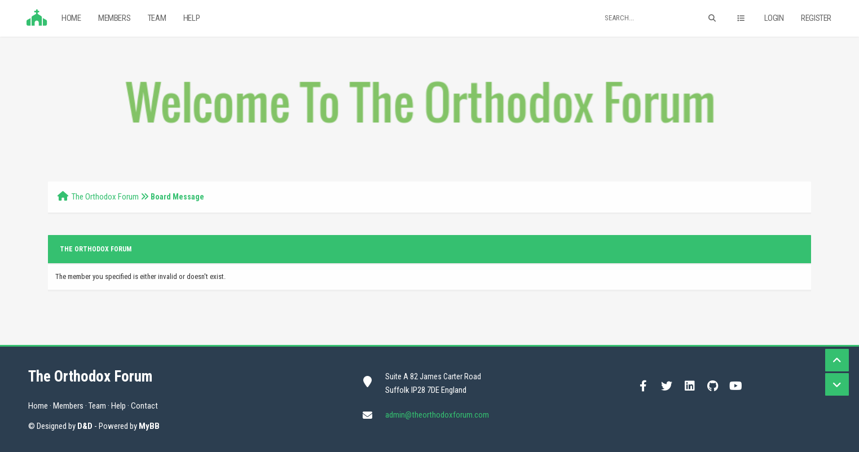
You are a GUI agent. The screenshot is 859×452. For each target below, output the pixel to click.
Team (157, 18)
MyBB (149, 426)
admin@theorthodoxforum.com (437, 415)
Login (774, 18)
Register (816, 18)
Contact (144, 406)
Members (114, 18)
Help (191, 18)
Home (71, 18)
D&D (84, 426)
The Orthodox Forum (105, 197)
